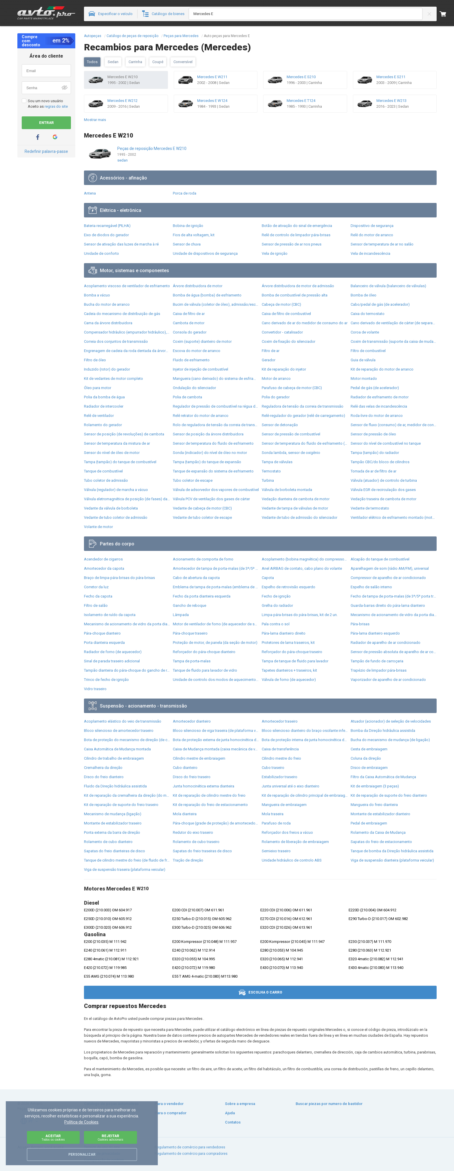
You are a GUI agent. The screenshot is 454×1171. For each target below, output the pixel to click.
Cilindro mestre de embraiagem (199, 758)
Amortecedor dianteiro (192, 721)
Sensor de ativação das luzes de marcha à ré (121, 244)
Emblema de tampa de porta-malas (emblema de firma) (216, 587)
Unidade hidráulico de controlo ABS (292, 860)
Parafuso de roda (276, 823)
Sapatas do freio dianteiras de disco (114, 851)
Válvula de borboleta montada (287, 490)
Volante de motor (98, 527)
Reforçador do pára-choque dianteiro (204, 652)
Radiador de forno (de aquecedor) (113, 652)
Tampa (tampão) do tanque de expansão (207, 462)
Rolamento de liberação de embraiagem (295, 842)
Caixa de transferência (280, 749)
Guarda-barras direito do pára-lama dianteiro (388, 605)
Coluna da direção (366, 758)
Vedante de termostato (370, 508)
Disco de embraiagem (369, 767)
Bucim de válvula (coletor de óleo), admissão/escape (216, 304)
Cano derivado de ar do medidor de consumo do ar (304, 323)
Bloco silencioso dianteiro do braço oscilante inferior (305, 730)
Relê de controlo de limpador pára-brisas (296, 235)
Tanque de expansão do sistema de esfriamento (213, 471)
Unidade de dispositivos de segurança (205, 253)
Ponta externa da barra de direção (112, 832)
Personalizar (82, 1154)
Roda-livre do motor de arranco (377, 415)
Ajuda (230, 1113)
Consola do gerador (189, 332)
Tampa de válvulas (277, 462)
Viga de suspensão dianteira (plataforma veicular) (392, 860)
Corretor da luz (96, 587)
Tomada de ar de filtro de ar (373, 471)
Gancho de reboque (189, 605)
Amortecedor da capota (104, 568)
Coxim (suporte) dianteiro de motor (202, 341)
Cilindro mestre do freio (281, 758)
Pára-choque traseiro (190, 633)
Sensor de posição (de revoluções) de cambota (124, 434)
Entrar (46, 123)
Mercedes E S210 (301, 77)
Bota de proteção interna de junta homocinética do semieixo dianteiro (305, 740)
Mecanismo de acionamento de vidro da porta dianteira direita (394, 615)
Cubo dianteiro (185, 767)
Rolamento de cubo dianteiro (108, 842)
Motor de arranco (276, 378)
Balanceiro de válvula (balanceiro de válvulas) (388, 286)
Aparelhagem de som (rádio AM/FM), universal (390, 568)
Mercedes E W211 (212, 77)
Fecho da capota (98, 596)
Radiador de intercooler (103, 406)
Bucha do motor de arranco (107, 304)
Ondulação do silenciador (194, 388)
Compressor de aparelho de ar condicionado (388, 578)
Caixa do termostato (368, 313)
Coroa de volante (365, 332)
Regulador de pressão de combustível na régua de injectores (216, 406)
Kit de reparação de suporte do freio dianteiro (389, 795)
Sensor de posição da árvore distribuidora (208, 434)
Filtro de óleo (95, 360)
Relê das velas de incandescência (379, 406)
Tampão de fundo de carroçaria (377, 661)
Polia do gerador (276, 397)
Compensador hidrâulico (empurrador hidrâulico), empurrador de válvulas (127, 332)
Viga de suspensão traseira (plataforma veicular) (124, 869)
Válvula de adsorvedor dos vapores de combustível (216, 490)
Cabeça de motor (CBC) (281, 304)
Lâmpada (181, 615)
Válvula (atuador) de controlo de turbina (384, 480)
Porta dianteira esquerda (104, 642)
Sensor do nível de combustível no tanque (386, 443)
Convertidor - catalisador (282, 332)
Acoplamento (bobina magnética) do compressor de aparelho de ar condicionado (305, 559)
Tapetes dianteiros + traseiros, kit (289, 670)
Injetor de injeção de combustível (200, 369)
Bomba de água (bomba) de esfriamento (207, 295)
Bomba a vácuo (97, 295)
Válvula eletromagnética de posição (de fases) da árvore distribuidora (127, 499)
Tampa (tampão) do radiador (375, 452)
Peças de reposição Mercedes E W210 (151, 148)
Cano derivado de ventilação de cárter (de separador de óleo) (394, 323)
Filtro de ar (270, 351)
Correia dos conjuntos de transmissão (116, 341)
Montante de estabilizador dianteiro (380, 814)
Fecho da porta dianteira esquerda (201, 596)
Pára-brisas (360, 624)
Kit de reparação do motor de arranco (382, 369)
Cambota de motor (188, 323)
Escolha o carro (260, 992)
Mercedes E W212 (122, 100)
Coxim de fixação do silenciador (288, 341)
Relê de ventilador (99, 415)
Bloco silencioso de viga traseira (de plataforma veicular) (216, 730)
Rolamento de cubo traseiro (196, 842)
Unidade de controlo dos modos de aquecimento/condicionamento (216, 679)
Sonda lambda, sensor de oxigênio (291, 452)
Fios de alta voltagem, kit (194, 235)
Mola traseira (272, 814)
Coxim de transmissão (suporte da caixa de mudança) (394, 341)
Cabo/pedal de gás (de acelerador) (380, 304)
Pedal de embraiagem (369, 823)
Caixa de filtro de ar (189, 313)
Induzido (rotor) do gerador (107, 369)
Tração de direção (188, 860)
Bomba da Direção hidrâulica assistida (383, 730)
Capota (268, 578)
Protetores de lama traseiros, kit (288, 642)
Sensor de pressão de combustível (291, 434)
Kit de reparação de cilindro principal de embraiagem (305, 795)
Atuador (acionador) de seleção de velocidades (391, 721)
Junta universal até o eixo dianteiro (290, 786)
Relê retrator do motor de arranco (200, 415)
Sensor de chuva (187, 244)
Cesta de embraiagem (369, 749)
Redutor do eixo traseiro (193, 832)
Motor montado (364, 378)
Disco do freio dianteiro (104, 777)
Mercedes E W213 (391, 100)
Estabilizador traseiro (279, 777)
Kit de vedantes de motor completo (113, 378)
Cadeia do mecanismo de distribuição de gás (122, 313)
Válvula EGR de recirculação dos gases (383, 490)
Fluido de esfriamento (191, 360)
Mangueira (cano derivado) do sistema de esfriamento (216, 378)
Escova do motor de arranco (196, 351)
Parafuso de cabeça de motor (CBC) (292, 388)
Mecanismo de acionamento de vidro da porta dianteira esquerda (127, 624)
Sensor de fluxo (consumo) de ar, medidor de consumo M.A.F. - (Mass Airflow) (394, 425)
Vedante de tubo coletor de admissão (115, 517)
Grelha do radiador (277, 605)
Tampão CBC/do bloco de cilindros (380, 462)
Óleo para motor (97, 388)
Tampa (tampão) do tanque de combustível (120, 462)
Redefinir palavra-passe (46, 151)
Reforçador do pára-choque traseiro (292, 652)
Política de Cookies (81, 1122)
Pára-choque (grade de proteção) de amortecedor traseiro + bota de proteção (216, 823)
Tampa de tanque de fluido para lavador (295, 661)
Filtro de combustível (368, 351)
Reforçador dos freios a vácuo (287, 832)
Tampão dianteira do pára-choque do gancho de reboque (127, 670)
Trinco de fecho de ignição (106, 679)
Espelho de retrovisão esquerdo (288, 587)
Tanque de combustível (103, 471)
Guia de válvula (363, 360)
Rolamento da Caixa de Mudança (378, 832)
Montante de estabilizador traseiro (113, 823)
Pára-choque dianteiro (102, 633)
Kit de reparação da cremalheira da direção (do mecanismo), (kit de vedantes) (127, 795)
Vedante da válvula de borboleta (111, 508)
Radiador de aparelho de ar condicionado (385, 642)
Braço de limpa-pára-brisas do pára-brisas (119, 578)
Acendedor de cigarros (103, 559)
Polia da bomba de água (104, 397)
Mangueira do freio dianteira (374, 804)
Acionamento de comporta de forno (203, 559)
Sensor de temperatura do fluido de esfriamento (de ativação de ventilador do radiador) (305, 443)
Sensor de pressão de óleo (373, 434)
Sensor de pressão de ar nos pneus (291, 244)
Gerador (268, 360)
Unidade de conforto (101, 253)
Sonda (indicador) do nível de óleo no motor (210, 452)
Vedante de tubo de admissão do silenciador (299, 517)
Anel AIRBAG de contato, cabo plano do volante (302, 568)
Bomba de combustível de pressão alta (294, 295)
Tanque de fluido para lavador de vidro (205, 670)
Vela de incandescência (370, 253)
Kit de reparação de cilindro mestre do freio (209, 795)
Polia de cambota (187, 397)
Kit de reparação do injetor (284, 369)
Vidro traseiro (95, 689)
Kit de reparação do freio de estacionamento (210, 804)
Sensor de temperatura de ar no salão (382, 244)
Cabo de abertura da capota (196, 578)
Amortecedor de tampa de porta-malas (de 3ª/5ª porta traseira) (216, 568)
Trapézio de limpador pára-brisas (379, 670)
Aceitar (53, 1137)
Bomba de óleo (363, 295)
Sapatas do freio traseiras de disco (202, 851)
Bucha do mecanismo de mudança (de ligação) (390, 740)
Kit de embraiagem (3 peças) (375, 786)
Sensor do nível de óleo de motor (112, 452)
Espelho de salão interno (371, 587)
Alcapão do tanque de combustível (380, 559)
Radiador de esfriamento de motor (380, 397)
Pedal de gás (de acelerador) (375, 388)
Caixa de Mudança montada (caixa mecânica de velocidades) (216, 749)
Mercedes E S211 (390, 77)
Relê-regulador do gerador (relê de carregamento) (303, 415)
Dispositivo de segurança (372, 225)
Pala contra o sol (276, 624)
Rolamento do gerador (103, 425)
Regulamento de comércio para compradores (191, 1154)
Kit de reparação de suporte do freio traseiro (121, 804)
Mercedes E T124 (301, 100)
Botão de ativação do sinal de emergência (297, 225)
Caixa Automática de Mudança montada (117, 749)
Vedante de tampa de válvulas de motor (295, 508)
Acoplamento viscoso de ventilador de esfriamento (127, 286)
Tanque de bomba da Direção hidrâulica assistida (392, 851)
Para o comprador (170, 1113)
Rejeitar (110, 1137)
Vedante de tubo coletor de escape (202, 517)
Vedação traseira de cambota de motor (383, 499)
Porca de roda (184, 193)
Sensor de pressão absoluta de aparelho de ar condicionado (394, 652)
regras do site (56, 106)
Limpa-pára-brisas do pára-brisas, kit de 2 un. (300, 615)
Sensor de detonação (280, 425)
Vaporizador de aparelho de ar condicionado (388, 679)
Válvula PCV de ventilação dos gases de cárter (211, 499)
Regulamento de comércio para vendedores (190, 1147)
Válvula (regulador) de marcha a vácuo (116, 490)
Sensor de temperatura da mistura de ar (117, 443)
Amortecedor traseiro (280, 721)
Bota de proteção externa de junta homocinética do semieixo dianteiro (216, 740)
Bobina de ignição (188, 225)
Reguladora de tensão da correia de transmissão (302, 406)
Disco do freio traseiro (191, 777)
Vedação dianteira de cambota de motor (295, 499)
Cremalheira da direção (103, 767)
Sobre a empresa (240, 1104)
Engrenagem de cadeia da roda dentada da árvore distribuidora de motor (127, 351)
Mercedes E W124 (212, 100)
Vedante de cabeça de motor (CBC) (202, 508)
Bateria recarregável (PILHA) (107, 225)
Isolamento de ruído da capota (110, 615)
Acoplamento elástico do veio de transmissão (122, 721)
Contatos (233, 1122)
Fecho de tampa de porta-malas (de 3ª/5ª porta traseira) (394, 596)
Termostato (271, 471)
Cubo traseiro (273, 767)
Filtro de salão (96, 605)
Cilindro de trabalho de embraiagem (114, 758)
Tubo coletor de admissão (106, 480)
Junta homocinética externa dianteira (203, 786)
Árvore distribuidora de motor (197, 286)
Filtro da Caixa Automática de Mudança (383, 777)
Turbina (268, 480)
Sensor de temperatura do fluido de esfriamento (213, 443)
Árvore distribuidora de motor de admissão (298, 286)
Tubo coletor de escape (193, 480)
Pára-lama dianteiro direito (283, 633)
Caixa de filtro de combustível (286, 313)
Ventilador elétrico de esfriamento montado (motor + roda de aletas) (394, 517)
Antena (90, 193)
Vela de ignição (275, 253)
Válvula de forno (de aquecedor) (289, 679)
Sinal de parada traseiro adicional (112, 661)
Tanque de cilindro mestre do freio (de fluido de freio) (127, 860)
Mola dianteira (185, 814)
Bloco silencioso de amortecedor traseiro (118, 730)
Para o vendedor (169, 1104)
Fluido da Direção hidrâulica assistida (115, 786)
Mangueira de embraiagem (284, 804)
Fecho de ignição (276, 596)
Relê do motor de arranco (372, 235)
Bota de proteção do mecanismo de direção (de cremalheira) (127, 740)
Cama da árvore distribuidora (108, 323)
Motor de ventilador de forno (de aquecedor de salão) (216, 624)
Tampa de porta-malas (191, 661)
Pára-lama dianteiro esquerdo (375, 633)
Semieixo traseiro (276, 851)
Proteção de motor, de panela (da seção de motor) (215, 642)
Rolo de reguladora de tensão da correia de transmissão (216, 425)
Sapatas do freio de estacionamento (381, 842)
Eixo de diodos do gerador (106, 235)
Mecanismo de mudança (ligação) (112, 814)
